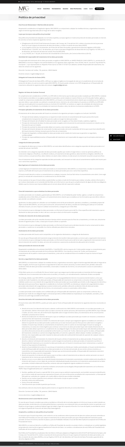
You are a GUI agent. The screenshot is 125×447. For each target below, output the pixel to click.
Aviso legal (47, 443)
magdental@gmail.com (60, 85)
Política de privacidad (39, 443)
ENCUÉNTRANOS (116, 136)
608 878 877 (52, 1)
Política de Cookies (55, 443)
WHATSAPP (114, 139)
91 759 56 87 (46, 1)
